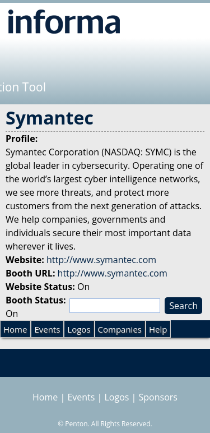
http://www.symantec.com (101, 260)
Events (47, 329)
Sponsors (158, 397)
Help (158, 329)
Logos (78, 329)
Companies (120, 329)
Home (15, 329)
